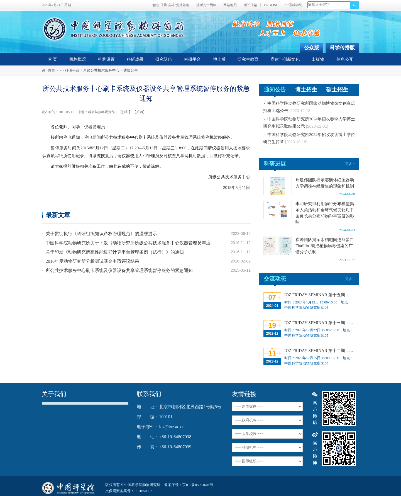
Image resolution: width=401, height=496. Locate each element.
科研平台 (192, 59)
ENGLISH (271, 5)
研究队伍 (163, 59)
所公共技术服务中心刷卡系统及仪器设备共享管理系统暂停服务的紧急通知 (119, 270)
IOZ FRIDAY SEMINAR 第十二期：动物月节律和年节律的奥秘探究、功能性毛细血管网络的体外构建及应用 (319, 350)
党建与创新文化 (285, 59)
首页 (51, 70)
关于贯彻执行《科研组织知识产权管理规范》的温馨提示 (101, 233)
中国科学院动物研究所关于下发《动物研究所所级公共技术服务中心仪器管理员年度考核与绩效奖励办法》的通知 (131, 242)
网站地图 (230, 5)
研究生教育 (248, 59)
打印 (125, 112)
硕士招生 (337, 89)
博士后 (219, 59)
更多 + (350, 164)
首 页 (52, 59)
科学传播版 (342, 47)
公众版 (311, 47)
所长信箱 (250, 5)
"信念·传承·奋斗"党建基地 (170, 5)
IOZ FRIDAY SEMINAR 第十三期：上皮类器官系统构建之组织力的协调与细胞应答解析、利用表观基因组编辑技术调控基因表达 (319, 322)
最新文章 (58, 214)
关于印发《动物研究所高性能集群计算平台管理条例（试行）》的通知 (115, 252)
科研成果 (135, 59)
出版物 (318, 59)
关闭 (139, 112)
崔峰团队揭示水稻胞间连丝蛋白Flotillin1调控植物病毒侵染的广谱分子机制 (324, 245)
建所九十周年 (206, 5)
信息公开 (344, 59)
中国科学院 (293, 5)
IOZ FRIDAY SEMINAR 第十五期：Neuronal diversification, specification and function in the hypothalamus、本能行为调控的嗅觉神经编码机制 (319, 295)
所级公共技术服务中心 (101, 70)
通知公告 (130, 70)
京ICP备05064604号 (197, 485)
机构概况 (77, 59)
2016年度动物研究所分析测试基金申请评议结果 (92, 261)
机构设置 (106, 59)
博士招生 (306, 89)
